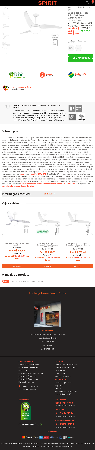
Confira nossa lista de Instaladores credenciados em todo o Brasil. (48, 183)
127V (71, 48)
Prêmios (58, 388)
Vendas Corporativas (30, 386)
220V (79, 48)
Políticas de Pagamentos (28, 379)
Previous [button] (19, 26)
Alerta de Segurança (62, 376)
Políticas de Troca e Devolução (31, 373)
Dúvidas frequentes (26, 382)
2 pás (22, 174)
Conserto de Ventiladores (29, 364)
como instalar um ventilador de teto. (18, 186)
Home (70, 7)
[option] (41, 28)
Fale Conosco (24, 370)
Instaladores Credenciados (29, 367)
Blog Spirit (59, 385)
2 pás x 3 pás (60, 373)
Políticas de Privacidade (28, 376)
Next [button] (62, 26)
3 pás (32, 174)
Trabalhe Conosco (29, 389)
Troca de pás (60, 370)
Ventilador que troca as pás (66, 391)
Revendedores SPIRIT (63, 394)
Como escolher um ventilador (66, 367)
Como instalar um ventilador (66, 364)
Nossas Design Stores (63, 382)
